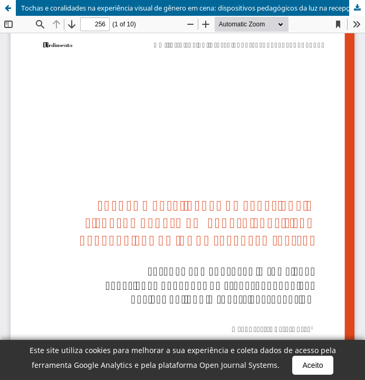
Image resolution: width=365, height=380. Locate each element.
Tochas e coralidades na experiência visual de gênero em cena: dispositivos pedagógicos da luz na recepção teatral (193, 8)
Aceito (313, 365)
